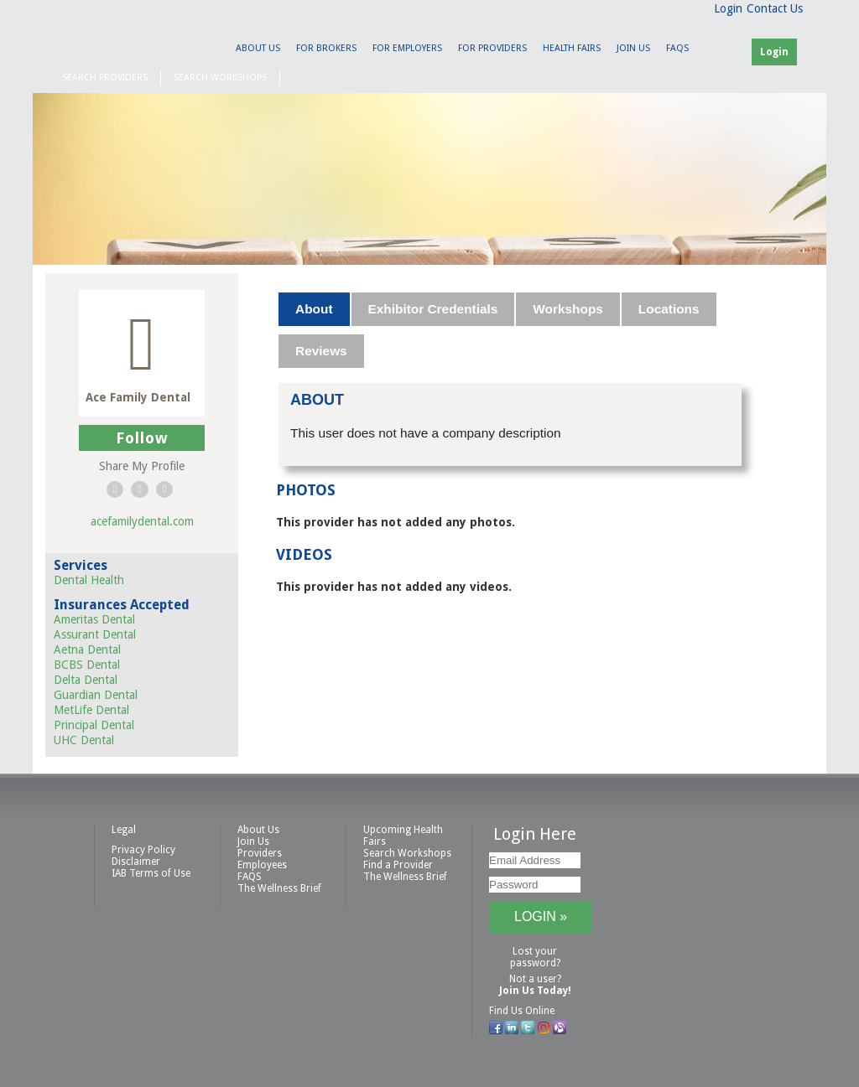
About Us (258, 48)
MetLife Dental (91, 710)
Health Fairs (572, 48)
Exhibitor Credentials (433, 309)
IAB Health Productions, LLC (140, 39)
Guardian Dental (96, 694)
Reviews (321, 351)
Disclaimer (136, 861)
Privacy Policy (143, 850)
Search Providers (105, 77)
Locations (669, 309)
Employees (262, 865)
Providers (259, 853)
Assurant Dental (95, 634)
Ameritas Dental (94, 619)
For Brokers (326, 48)
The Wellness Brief (279, 888)
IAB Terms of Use (151, 873)
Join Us (633, 48)
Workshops (568, 309)
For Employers (407, 48)
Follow (142, 438)
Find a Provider (398, 865)
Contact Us (775, 8)
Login (728, 8)
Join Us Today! (535, 990)
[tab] (315, 309)
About (313, 309)
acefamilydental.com (142, 521)
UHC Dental (84, 740)
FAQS (677, 48)
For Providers (492, 48)
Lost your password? (535, 957)
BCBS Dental (87, 664)
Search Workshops (220, 77)
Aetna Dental (87, 649)
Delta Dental (85, 679)
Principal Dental (94, 725)
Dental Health (89, 580)
